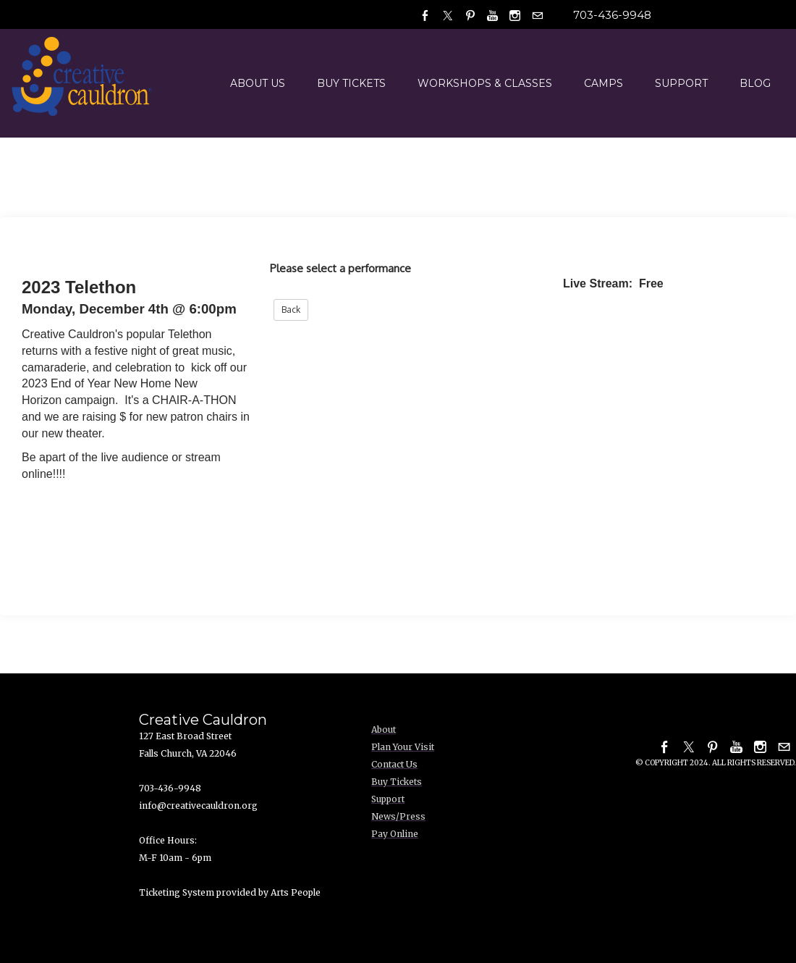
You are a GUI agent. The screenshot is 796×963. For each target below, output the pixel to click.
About (383, 729)
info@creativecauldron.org (198, 805)
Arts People (296, 892)
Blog (755, 83)
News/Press (398, 816)
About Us (257, 83)
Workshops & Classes (485, 83)
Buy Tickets (351, 83)
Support (681, 83)
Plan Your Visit (402, 746)
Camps (603, 83)
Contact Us (394, 764)
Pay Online (394, 833)
